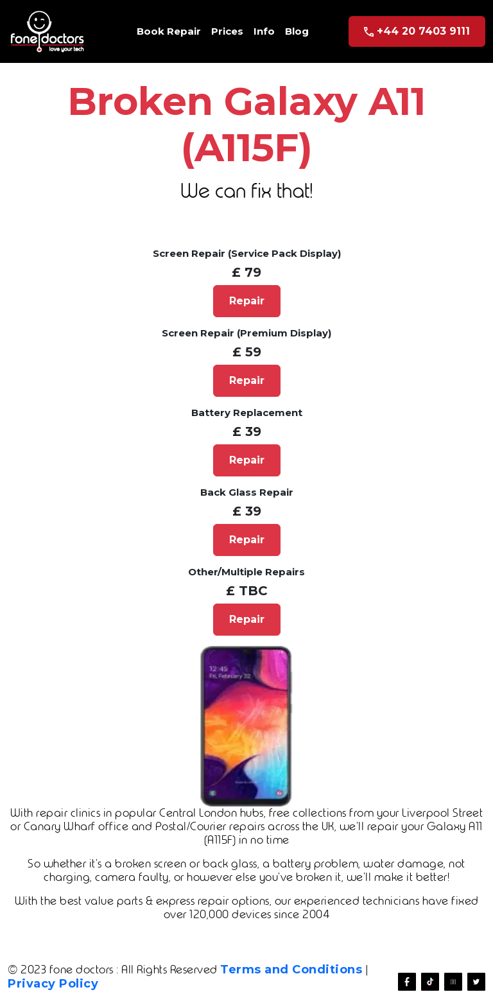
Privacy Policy (53, 984)
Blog (297, 31)
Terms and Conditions (291, 969)
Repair (246, 301)
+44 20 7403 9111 (417, 31)
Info (264, 31)
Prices (227, 31)
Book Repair (169, 31)
